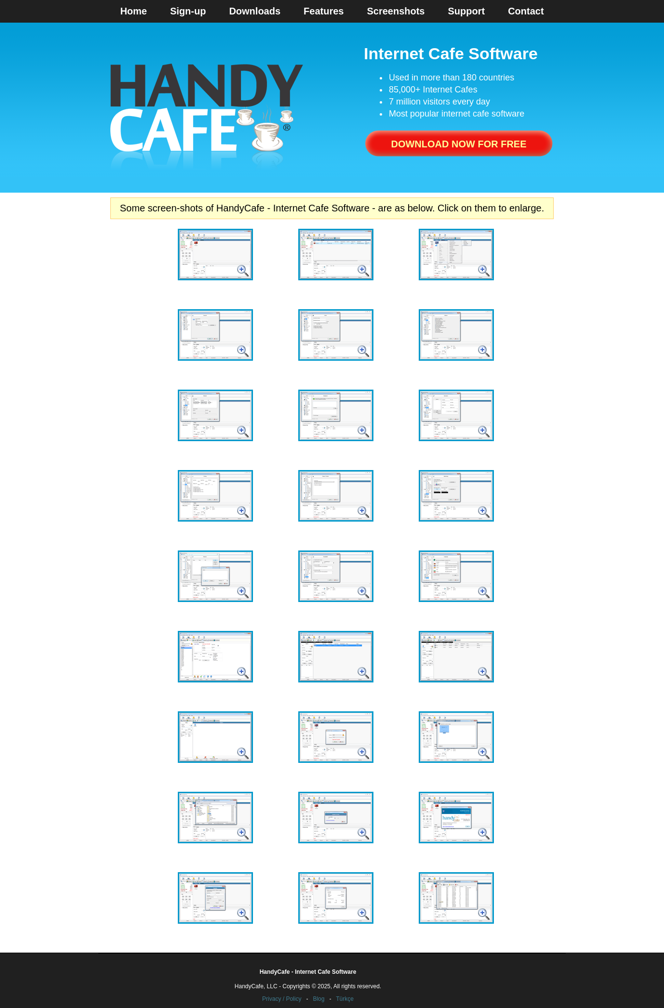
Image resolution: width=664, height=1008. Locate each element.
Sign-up (188, 11)
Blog (318, 998)
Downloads (254, 11)
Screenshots (396, 11)
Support (466, 11)
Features (324, 11)
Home (133, 11)
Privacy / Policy (281, 998)
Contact (526, 11)
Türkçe (345, 998)
